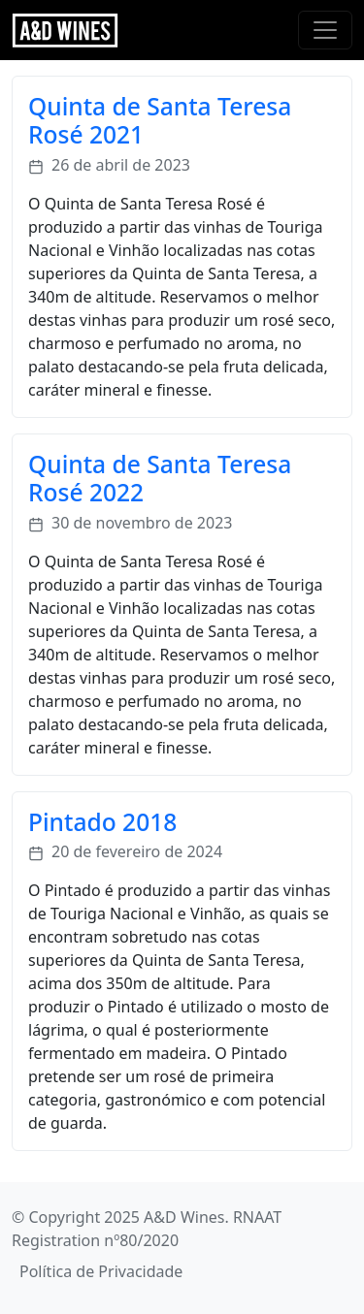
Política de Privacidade (100, 1271)
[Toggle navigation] (325, 30)
